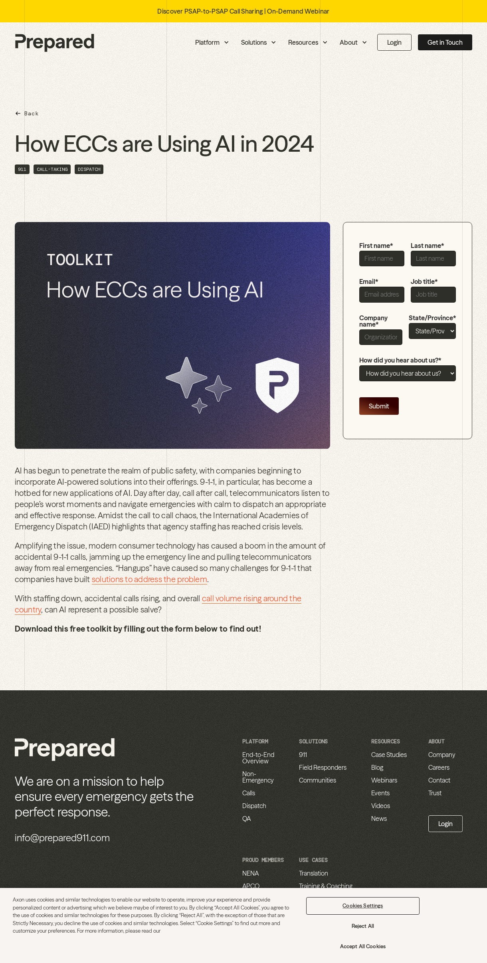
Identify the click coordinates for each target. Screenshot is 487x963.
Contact (439, 780)
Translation (313, 873)
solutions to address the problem (149, 579)
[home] (55, 42)
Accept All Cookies (363, 946)
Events (380, 793)
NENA (250, 873)
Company (441, 755)
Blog (377, 767)
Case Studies (389, 755)
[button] (173, 42)
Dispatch (254, 806)
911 (303, 755)
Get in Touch (445, 42)
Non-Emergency (258, 777)
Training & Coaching (325, 886)
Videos (380, 806)
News (379, 818)
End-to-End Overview (258, 758)
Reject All (363, 926)
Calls (248, 793)
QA (246, 818)
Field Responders (322, 767)
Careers (438, 767)
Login (394, 42)
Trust (434, 793)
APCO (250, 886)
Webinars (384, 780)
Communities (317, 780)
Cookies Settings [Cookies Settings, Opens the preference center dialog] (362, 905)
